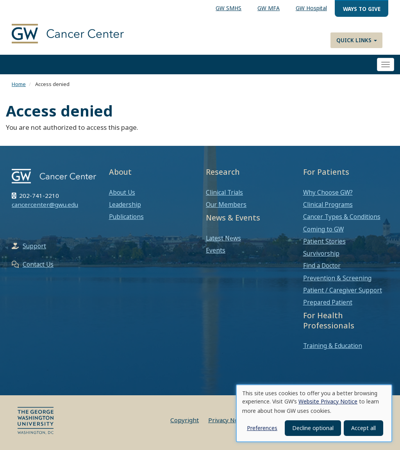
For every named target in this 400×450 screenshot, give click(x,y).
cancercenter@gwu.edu (45, 204)
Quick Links (356, 40)
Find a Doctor (322, 265)
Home (19, 84)
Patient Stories (324, 241)
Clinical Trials (224, 192)
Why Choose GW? (328, 192)
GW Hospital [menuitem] (311, 8)
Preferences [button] (262, 428)
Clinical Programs (328, 204)
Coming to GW (323, 229)
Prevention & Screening (337, 278)
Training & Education (332, 346)
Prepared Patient (327, 302)
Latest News (223, 238)
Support (34, 246)
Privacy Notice (228, 420)
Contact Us (38, 264)
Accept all (363, 428)
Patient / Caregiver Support (342, 290)
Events (215, 250)
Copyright (184, 420)
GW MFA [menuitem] (268, 8)
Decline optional (313, 428)
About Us (122, 192)
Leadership (125, 204)
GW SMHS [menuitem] (228, 8)
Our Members (226, 204)
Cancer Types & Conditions (341, 217)
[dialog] (314, 413)
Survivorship (321, 253)
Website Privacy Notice (327, 401)
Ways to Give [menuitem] (361, 9)
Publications (126, 217)
